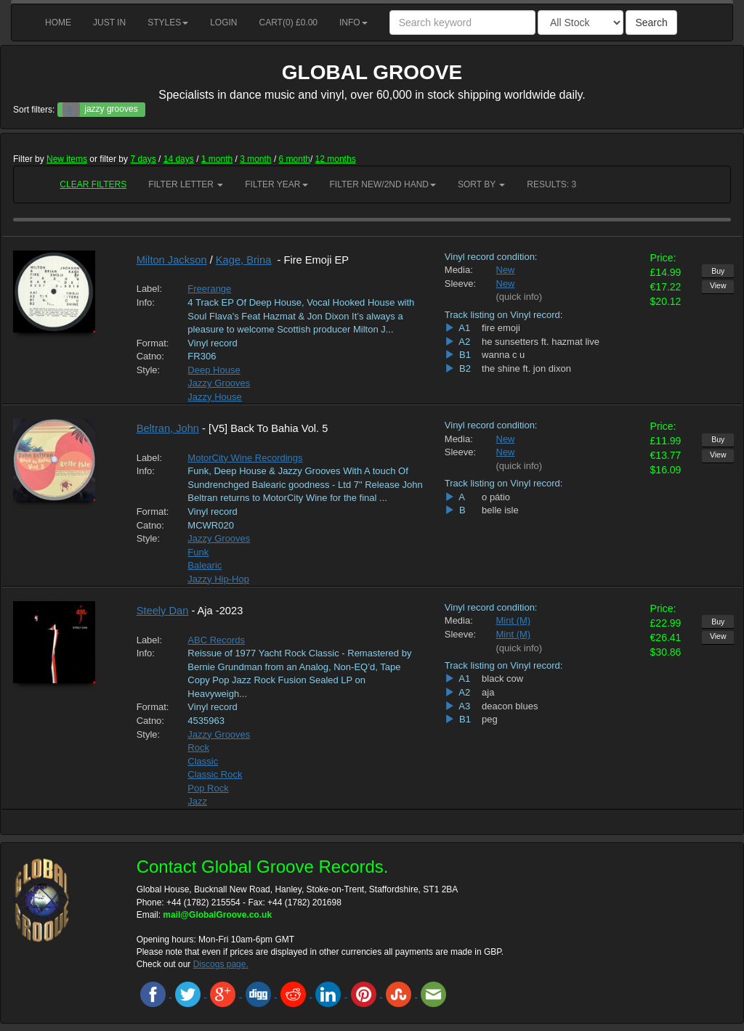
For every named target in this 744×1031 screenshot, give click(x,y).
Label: (149, 288)
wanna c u (503, 354)
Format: (151, 343)
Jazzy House (214, 396)
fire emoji (501, 327)
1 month (216, 159)
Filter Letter (185, 184)
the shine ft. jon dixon (526, 368)
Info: (146, 302)
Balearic (204, 565)
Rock (198, 747)
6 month (294, 159)
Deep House (213, 369)
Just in (109, 22)
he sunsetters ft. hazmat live (540, 341)
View (718, 285)
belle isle (500, 510)
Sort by (481, 184)
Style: (149, 369)
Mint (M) (513, 620)
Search (651, 22)
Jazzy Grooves (218, 383)
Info (353, 22)
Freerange (209, 288)
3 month (255, 159)
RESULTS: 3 (551, 184)
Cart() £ (288, 22)
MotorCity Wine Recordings (244, 457)
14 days (178, 159)
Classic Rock (214, 774)
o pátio (496, 497)
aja (488, 692)
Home (58, 22)
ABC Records (216, 640)
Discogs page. (220, 964)
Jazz (197, 801)
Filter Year (276, 184)
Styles (167, 22)
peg (490, 719)
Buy (717, 270)
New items (66, 159)
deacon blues (510, 706)
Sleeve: (459, 283)
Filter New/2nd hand (383, 184)
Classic (202, 761)
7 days (142, 159)
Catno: (150, 356)
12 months (335, 159)
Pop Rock (207, 788)
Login (223, 22)
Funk (198, 552)
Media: (459, 269)
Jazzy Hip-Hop (218, 579)
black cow (502, 678)
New (505, 269)
